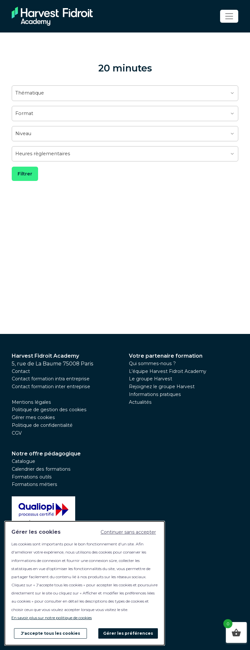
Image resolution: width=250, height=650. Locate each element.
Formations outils (32, 476)
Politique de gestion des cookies (49, 409)
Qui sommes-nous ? (152, 363)
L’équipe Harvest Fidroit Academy (167, 371)
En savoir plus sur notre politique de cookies (51, 617)
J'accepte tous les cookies (50, 633)
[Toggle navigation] (229, 16)
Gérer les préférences (128, 633)
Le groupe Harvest (150, 378)
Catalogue (23, 461)
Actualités (140, 402)
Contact (21, 371)
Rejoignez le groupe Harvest (162, 386)
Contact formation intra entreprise (51, 378)
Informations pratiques (155, 394)
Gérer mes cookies (33, 417)
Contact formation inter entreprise (51, 386)
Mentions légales (31, 402)
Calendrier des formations (41, 469)
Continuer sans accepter (128, 532)
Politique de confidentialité (42, 425)
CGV (17, 433)
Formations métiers (34, 484)
